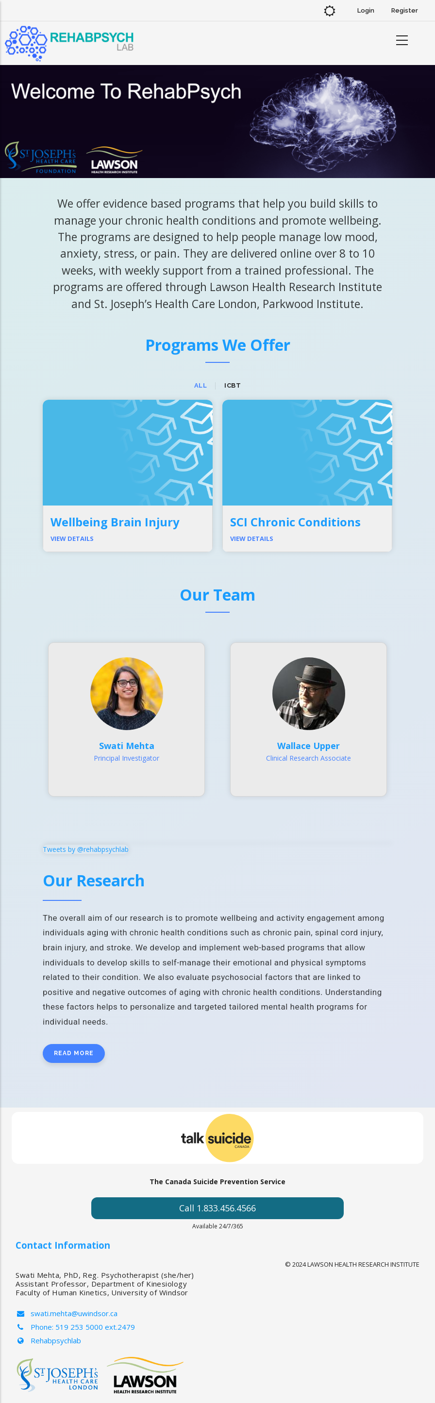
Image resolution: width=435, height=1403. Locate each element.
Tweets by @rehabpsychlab (86, 849)
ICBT (232, 385)
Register (404, 10)
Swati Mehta (126, 745)
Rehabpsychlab (48, 1340)
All (200, 385)
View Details (72, 538)
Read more (74, 1053)
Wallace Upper (308, 745)
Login (365, 10)
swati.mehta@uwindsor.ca (66, 1313)
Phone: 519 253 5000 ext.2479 (75, 1327)
